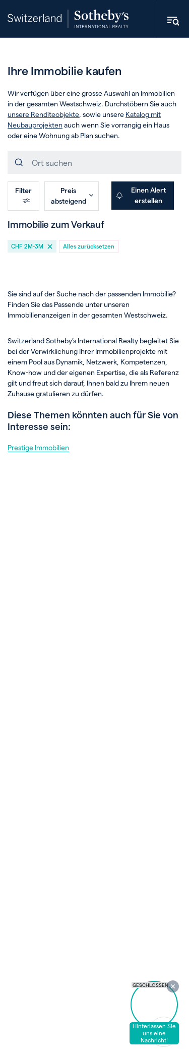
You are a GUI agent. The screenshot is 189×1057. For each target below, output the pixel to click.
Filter (23, 195)
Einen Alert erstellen (140, 195)
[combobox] (94, 162)
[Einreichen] (20, 162)
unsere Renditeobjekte (43, 114)
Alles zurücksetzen (88, 246)
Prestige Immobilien (38, 447)
